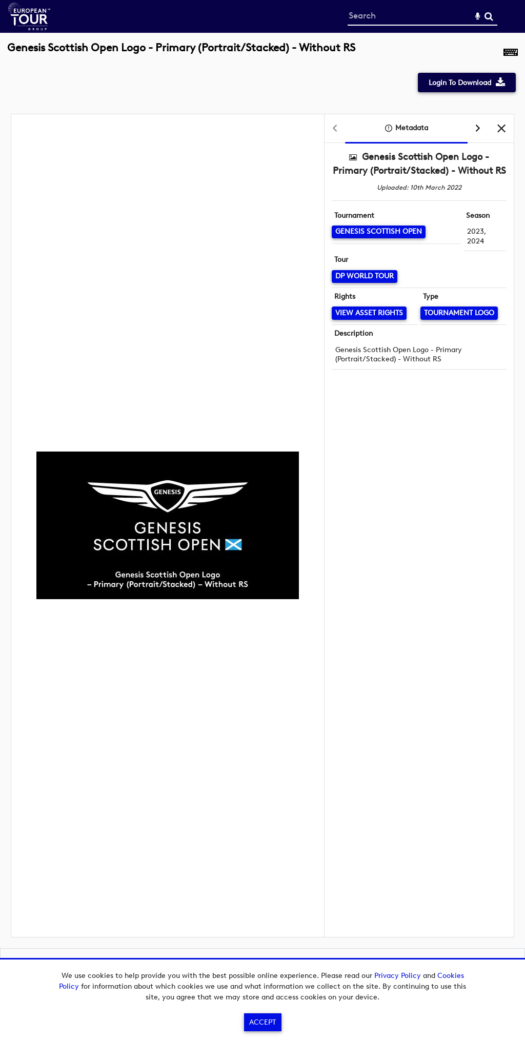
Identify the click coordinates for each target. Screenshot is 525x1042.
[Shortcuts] (510, 53)
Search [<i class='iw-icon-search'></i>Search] (488, 16)
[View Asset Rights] (369, 313)
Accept (262, 1022)
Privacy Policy (397, 975)
